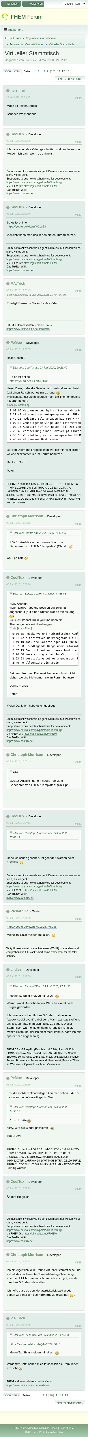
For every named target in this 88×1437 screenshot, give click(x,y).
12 (63, 71)
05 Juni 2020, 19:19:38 (18, 976)
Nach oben (11, 1395)
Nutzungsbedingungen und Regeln (39, 1428)
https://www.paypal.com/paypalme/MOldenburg (34, 182)
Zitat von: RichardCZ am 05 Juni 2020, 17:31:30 (41, 986)
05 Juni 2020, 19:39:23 (18, 1188)
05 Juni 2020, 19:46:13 (18, 1261)
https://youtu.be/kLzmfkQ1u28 (26, 226)
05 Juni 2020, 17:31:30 (18, 918)
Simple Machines (54, 1432)
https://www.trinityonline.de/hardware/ (28, 329)
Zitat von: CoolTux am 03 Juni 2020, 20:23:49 (40, 367)
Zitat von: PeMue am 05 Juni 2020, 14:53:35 (39, 533)
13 (67, 71)
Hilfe (16, 1428)
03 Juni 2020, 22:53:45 (18, 290)
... (42, 71)
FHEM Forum (27, 17)
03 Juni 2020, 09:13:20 (18, 140)
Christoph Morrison (26, 516)
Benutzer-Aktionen (70, 79)
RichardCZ (19, 911)
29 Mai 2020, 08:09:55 (18, 97)
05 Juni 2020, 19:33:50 (18, 1084)
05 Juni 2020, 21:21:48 (18, 1325)
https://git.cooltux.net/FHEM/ (40, 186)
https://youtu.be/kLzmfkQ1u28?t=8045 (32, 926)
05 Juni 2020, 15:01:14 (18, 584)
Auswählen (21, 405)
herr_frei (17, 90)
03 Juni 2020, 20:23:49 (18, 213)
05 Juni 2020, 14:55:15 (18, 523)
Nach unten (12, 71)
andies (16, 969)
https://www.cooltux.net (20, 193)
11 (58, 71)
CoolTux (17, 134)
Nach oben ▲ (67, 1428)
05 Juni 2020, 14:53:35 (18, 349)
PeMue (16, 342)
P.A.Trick (17, 283)
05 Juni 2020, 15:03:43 (18, 761)
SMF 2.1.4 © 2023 (34, 1432)
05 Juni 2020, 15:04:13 (18, 823)
